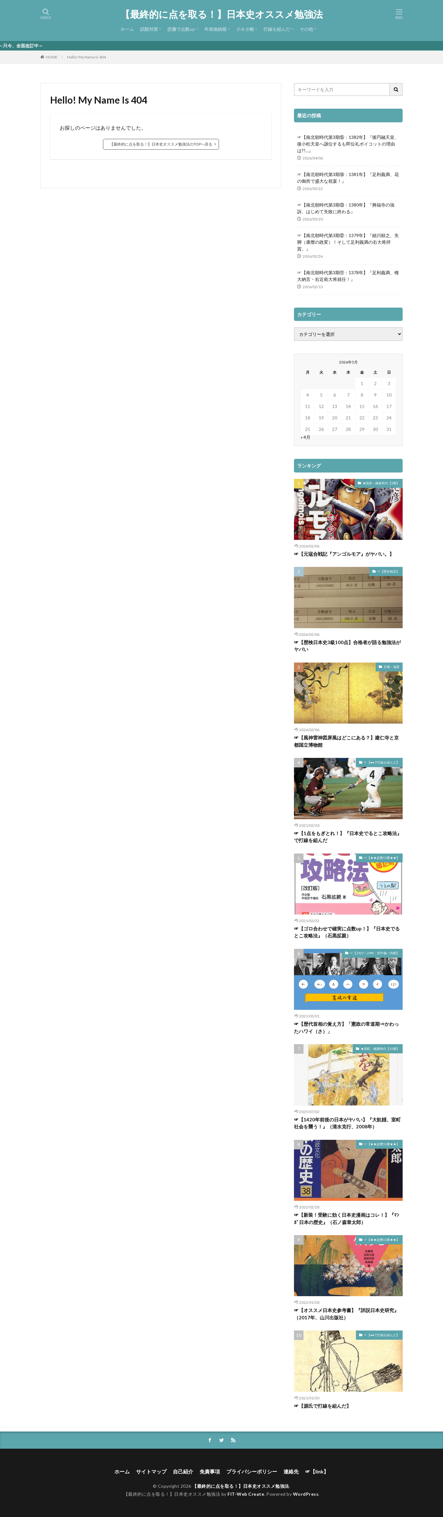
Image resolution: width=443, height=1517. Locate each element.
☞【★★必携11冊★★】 (381, 858)
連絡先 (291, 1471)
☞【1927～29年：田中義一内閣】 (374, 953)
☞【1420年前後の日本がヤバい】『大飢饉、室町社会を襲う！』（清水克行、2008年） (347, 1123)
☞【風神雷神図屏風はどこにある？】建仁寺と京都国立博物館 (346, 741)
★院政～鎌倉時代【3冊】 (381, 483)
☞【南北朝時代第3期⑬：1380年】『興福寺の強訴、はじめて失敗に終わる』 (345, 208)
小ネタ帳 (245, 29)
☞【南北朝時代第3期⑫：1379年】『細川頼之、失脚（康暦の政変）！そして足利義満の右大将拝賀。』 (348, 242)
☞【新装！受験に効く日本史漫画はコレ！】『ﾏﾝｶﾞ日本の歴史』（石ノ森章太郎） (346, 1218)
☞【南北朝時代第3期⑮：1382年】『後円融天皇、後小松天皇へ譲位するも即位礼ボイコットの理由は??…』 (348, 143)
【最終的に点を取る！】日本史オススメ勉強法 (221, 14)
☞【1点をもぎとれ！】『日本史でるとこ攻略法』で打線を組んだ (348, 836)
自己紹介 (183, 1471)
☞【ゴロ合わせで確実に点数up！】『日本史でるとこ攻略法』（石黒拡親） (347, 932)
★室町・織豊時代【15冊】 (380, 1049)
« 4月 (305, 437)
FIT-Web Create (246, 1494)
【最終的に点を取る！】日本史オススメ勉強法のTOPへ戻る (161, 144)
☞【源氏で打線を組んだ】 (322, 1406)
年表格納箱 (215, 29)
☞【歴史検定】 (388, 571)
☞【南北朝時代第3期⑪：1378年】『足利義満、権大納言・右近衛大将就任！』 (348, 276)
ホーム (127, 29)
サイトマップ (151, 1471)
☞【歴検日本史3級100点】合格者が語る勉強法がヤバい (347, 645)
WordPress (306, 1494)
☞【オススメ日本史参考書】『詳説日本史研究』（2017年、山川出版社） (346, 1313)
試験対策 (149, 29)
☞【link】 (317, 1471)
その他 (306, 29)
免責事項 (210, 1471)
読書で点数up (181, 29)
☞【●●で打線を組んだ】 (381, 762)
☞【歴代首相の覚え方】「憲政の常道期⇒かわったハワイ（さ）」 (346, 1027)
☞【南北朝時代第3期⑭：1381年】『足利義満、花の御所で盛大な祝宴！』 (348, 178)
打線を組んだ (276, 29)
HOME (52, 57)
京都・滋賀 (391, 667)
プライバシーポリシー (251, 1471)
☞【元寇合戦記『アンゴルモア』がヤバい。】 (344, 554)
